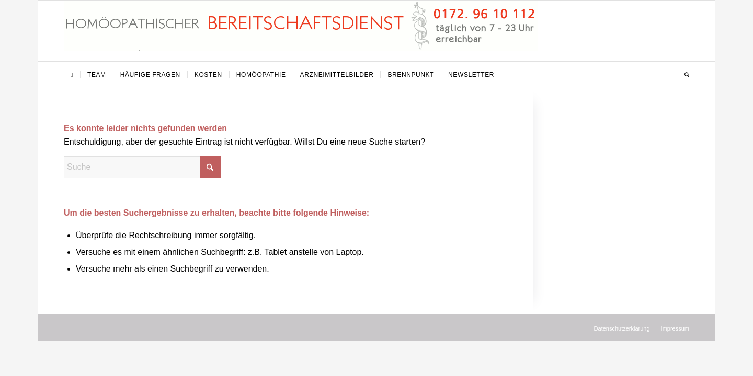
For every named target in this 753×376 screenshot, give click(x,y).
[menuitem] (72, 75)
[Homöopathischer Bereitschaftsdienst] (301, 31)
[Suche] (683, 75)
